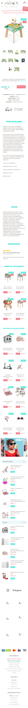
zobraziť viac (23, 81)
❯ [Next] (26, 447)
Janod (16, 96)
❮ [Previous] (1, 447)
